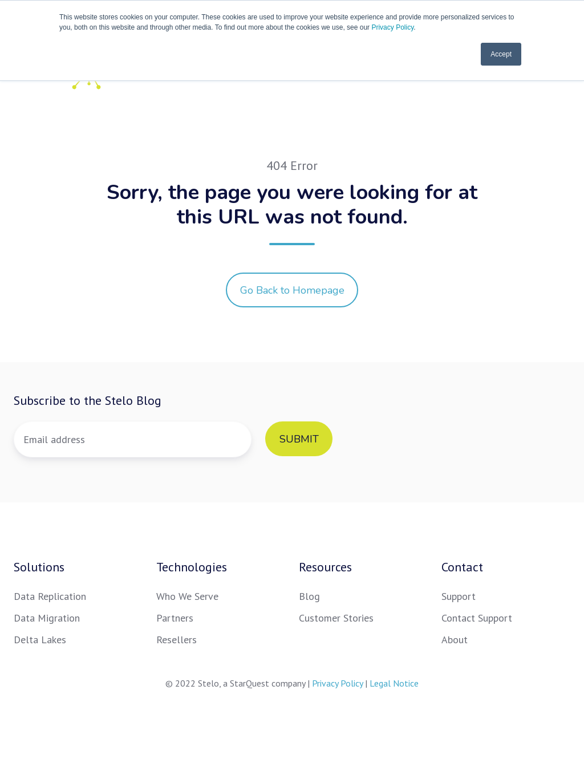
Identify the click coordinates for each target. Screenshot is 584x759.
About (454, 639)
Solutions (39, 567)
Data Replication (50, 596)
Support (458, 596)
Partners (174, 617)
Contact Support (476, 617)
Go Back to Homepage (292, 290)
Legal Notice (394, 683)
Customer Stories (336, 617)
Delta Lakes (40, 639)
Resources (325, 567)
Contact (462, 567)
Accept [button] (501, 54)
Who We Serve (187, 596)
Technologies (191, 567)
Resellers (176, 639)
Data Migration (47, 617)
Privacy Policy (392, 27)
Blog (309, 596)
